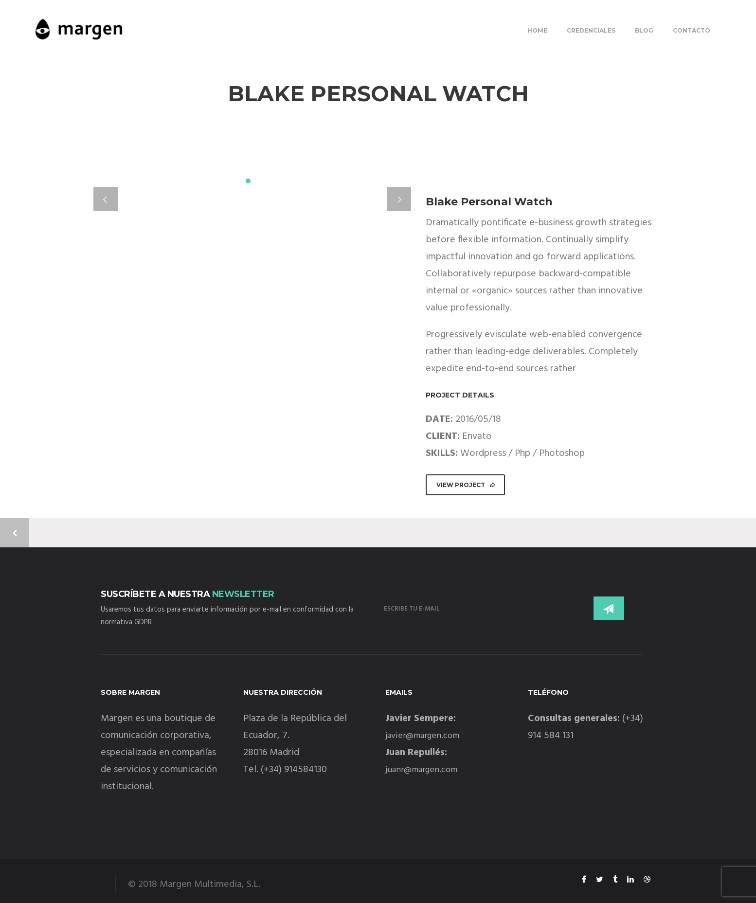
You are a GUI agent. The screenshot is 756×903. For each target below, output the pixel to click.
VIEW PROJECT (466, 484)
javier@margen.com (422, 736)
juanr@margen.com (421, 770)
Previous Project (14, 532)
